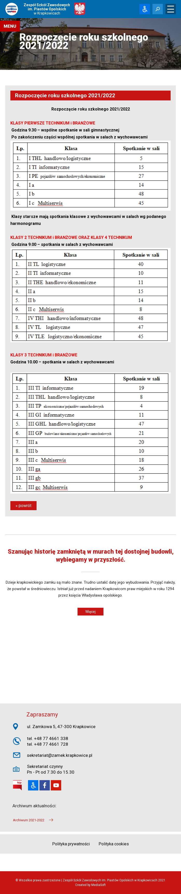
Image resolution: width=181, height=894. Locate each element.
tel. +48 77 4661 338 (47, 738)
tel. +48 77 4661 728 (47, 744)
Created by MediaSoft (90, 885)
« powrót (23, 505)
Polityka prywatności (71, 843)
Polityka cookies (114, 843)
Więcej (90, 612)
